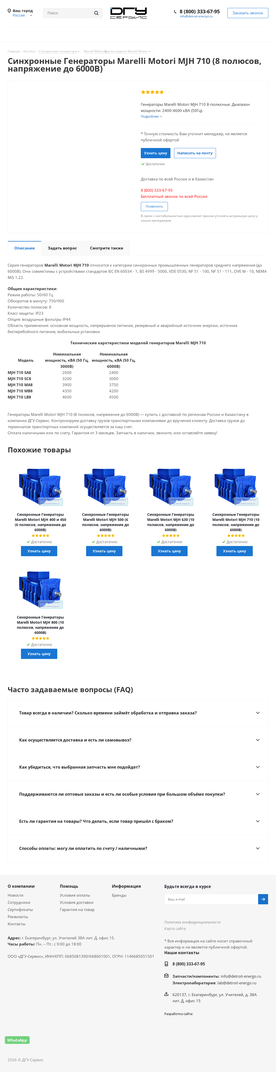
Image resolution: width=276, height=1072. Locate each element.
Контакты (17, 923)
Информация (126, 886)
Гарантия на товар (77, 909)
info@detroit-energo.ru (196, 16)
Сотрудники (19, 902)
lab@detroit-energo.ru (236, 982)
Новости (16, 895)
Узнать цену (155, 153)
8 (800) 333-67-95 (200, 11)
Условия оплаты (75, 895)
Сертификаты (20, 909)
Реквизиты (18, 916)
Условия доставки (77, 902)
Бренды (119, 895)
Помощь (69, 886)
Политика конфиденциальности (192, 922)
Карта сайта (175, 928)
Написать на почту (195, 153)
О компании (21, 886)
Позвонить (154, 206)
